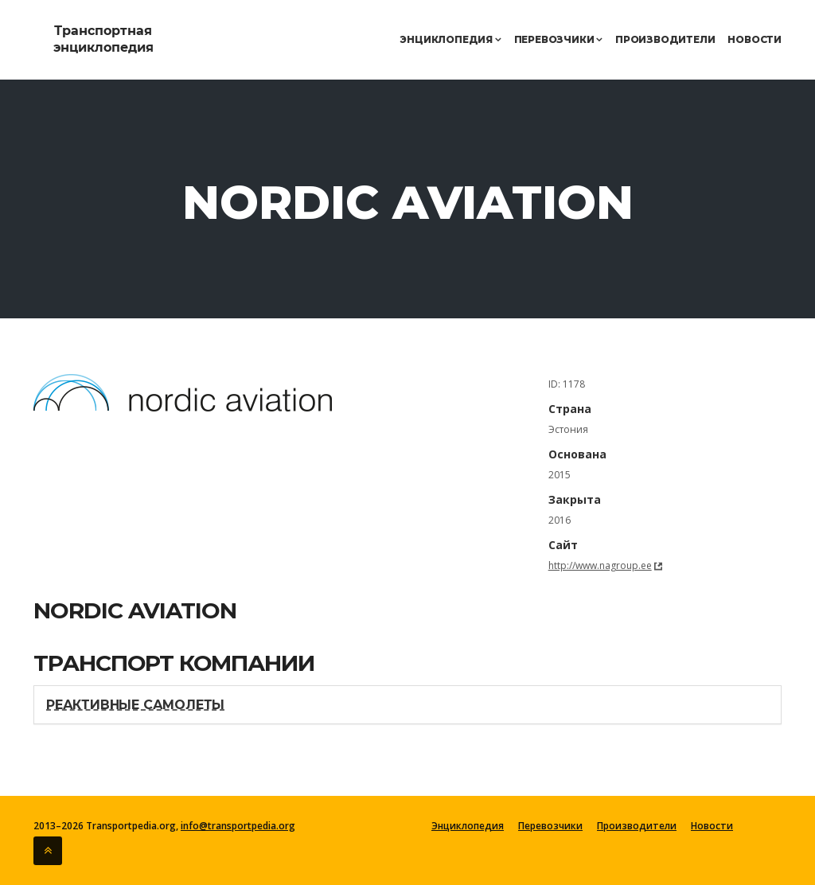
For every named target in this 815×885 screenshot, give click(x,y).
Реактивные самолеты (135, 704)
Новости (754, 39)
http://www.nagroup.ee (600, 565)
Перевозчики (558, 39)
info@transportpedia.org (238, 825)
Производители (665, 39)
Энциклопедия (450, 39)
